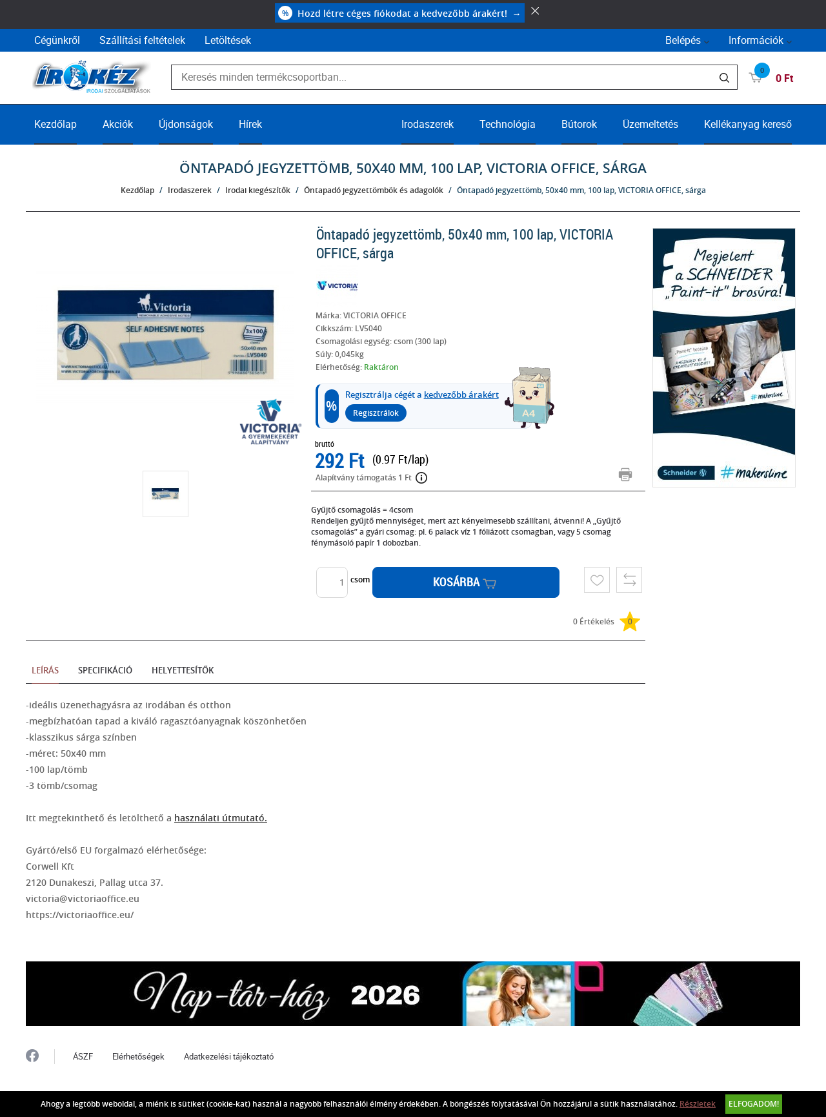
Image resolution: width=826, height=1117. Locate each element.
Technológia (507, 124)
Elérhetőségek (138, 1056)
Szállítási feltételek (142, 40)
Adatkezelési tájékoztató (229, 1056)
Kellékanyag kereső (748, 124)
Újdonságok (186, 124)
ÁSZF (83, 1056)
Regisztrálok (376, 412)
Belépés (683, 40)
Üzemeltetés (650, 124)
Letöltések (228, 40)
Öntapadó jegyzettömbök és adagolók (373, 190)
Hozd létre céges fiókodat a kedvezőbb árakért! (399, 13)
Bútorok (579, 124)
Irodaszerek (427, 124)
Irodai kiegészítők (257, 190)
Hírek (250, 124)
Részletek (698, 1103)
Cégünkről (57, 40)
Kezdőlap (55, 124)
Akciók (118, 124)
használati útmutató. (220, 818)
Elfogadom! (754, 1103)
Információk (756, 40)
